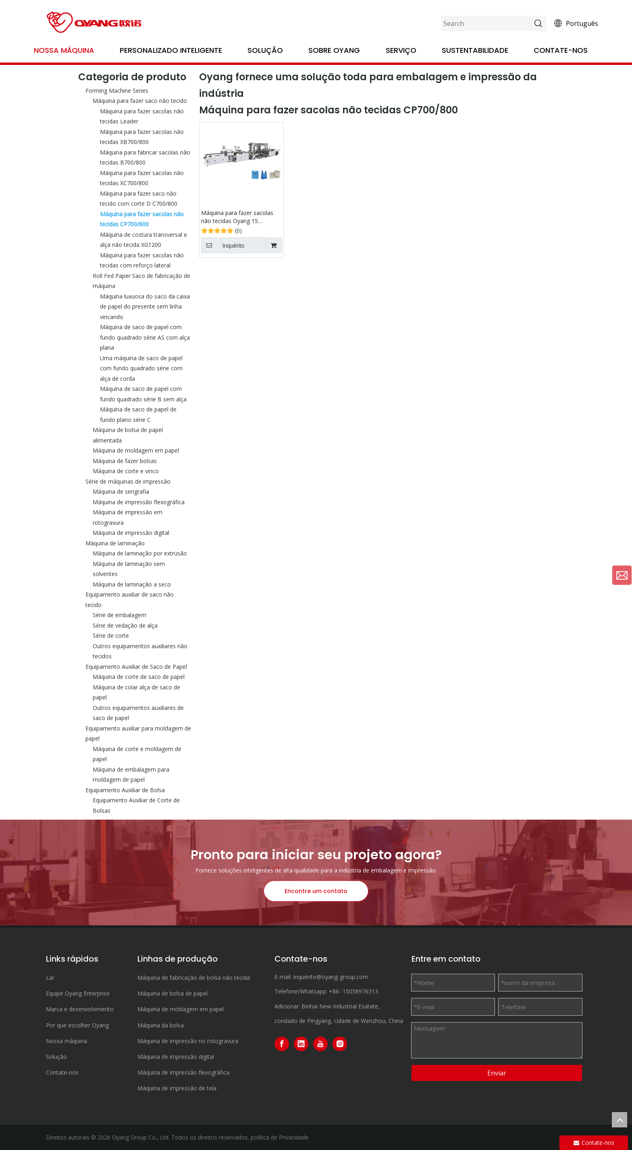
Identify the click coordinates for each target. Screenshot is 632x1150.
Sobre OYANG (334, 50)
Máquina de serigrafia (121, 491)
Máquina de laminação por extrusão (140, 553)
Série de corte (111, 635)
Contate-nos (561, 50)
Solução (265, 50)
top (619, 1119)
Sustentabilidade (475, 50)
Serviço (401, 50)
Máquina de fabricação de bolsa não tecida (193, 977)
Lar (50, 977)
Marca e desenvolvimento (80, 1009)
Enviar (496, 1073)
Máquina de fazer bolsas (125, 461)
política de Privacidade (280, 1137)
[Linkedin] (301, 1044)
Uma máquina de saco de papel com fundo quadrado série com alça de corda (141, 368)
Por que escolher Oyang (77, 1025)
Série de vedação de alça (125, 625)
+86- (335, 991)
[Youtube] (320, 1044)
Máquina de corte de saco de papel (139, 676)
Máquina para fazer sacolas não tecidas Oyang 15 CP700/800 (237, 217)
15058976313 (360, 991)
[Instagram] (340, 1044)
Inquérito (222, 245)
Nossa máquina (64, 50)
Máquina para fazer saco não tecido (140, 100)
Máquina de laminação (115, 543)
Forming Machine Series (116, 90)
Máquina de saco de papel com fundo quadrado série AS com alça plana (145, 337)
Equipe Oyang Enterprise (78, 993)
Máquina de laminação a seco (132, 584)
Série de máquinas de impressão (127, 481)
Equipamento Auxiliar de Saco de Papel (136, 666)
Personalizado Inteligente (171, 50)
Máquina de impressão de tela (176, 1088)
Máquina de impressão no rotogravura (187, 1041)
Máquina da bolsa (160, 1025)
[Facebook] (281, 1044)
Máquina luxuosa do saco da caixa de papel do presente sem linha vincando (145, 306)
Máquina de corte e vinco (126, 471)
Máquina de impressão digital (131, 532)
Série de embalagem (119, 615)
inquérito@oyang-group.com (330, 977)
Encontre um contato (316, 891)
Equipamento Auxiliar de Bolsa (125, 790)
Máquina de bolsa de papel (172, 993)
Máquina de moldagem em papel (136, 450)
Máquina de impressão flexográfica (139, 502)
